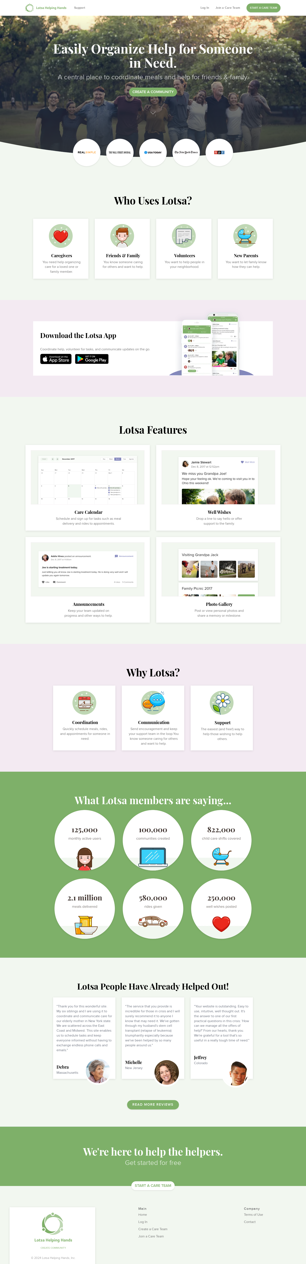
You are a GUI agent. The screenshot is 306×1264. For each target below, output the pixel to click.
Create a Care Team (152, 1229)
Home (142, 1215)
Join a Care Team (227, 8)
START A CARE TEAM (263, 8)
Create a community (153, 92)
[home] (47, 8)
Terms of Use (253, 1215)
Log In (205, 8)
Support (79, 8)
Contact (250, 1222)
